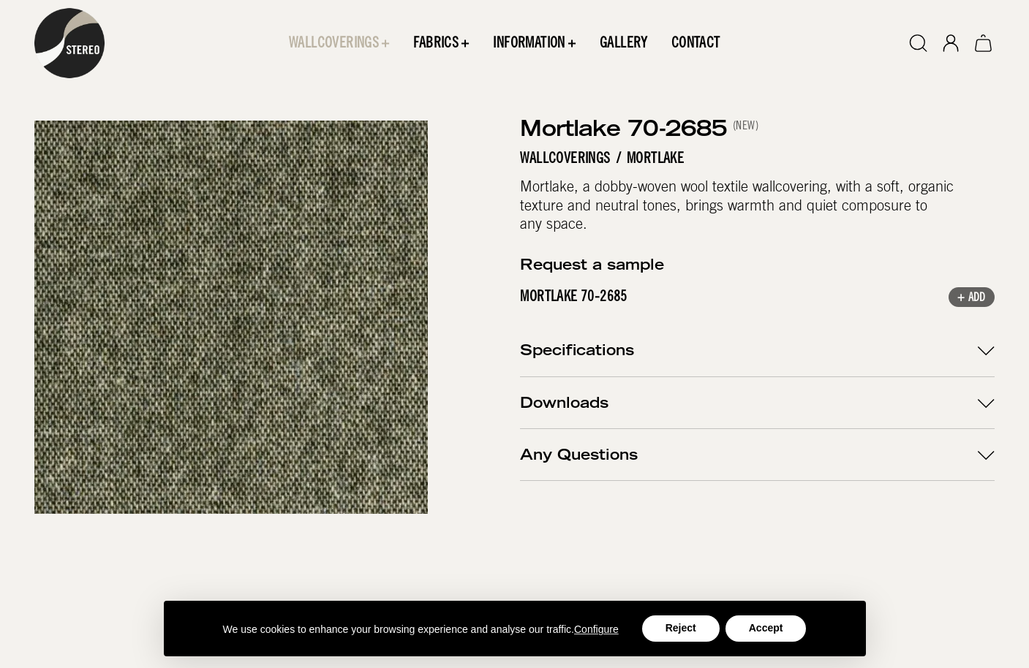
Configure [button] (596, 629)
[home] (69, 43)
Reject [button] (681, 628)
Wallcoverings (566, 159)
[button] (339, 43)
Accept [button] (766, 628)
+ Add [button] (971, 299)
